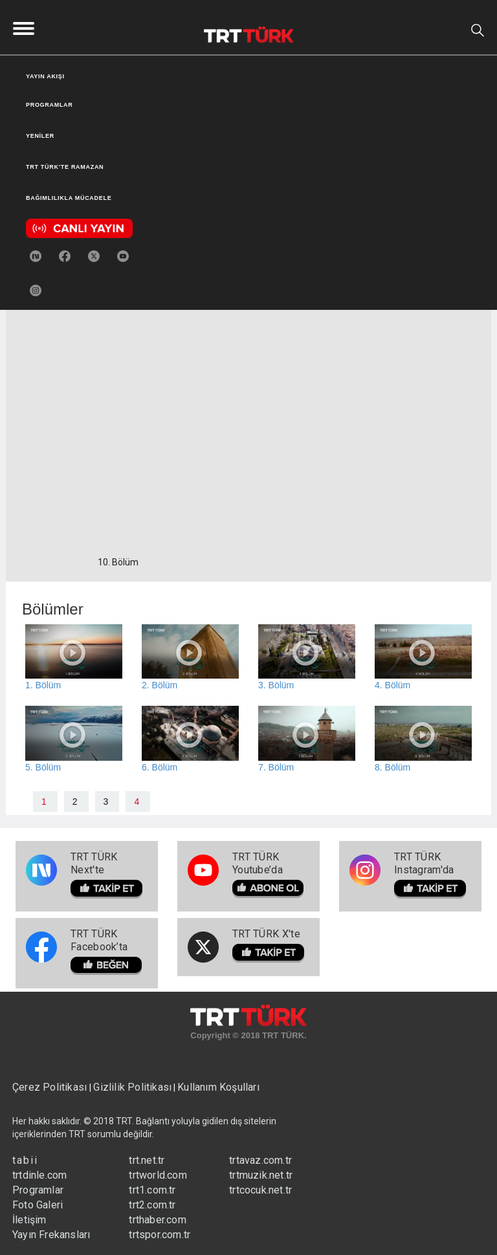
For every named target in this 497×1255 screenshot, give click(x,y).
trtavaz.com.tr (260, 1160)
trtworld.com (157, 1175)
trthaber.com (157, 1220)
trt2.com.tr (152, 1205)
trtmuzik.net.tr (261, 1175)
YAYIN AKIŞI (45, 76)
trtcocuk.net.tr (260, 1190)
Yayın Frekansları (51, 1234)
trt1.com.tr (152, 1190)
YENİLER (40, 136)
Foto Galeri (37, 1205)
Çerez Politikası (50, 1087)
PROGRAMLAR (49, 105)
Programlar (37, 1190)
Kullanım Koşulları (218, 1087)
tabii (25, 1160)
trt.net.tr (146, 1160)
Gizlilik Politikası (132, 1087)
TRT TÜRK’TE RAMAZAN (65, 167)
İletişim (29, 1220)
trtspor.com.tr (159, 1234)
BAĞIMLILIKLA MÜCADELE (68, 198)
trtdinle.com (39, 1175)
